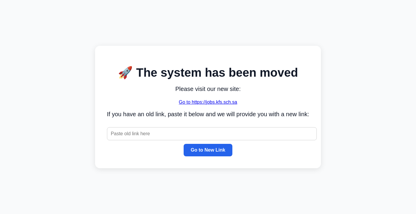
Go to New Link (208, 149)
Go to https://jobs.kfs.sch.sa (208, 102)
